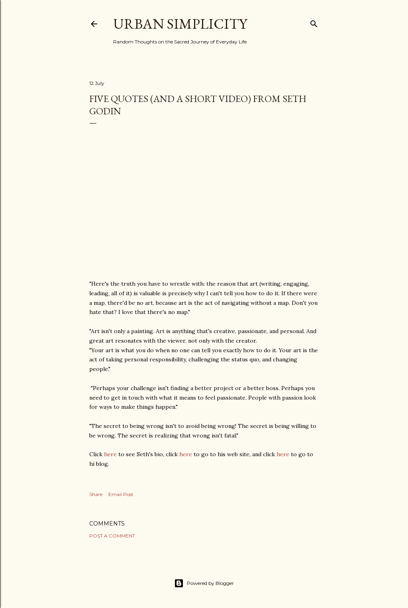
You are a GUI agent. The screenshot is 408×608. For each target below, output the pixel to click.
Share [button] (95, 494)
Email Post (120, 494)
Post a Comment (112, 536)
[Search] (314, 22)
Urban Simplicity (180, 23)
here (110, 454)
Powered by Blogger (204, 583)
